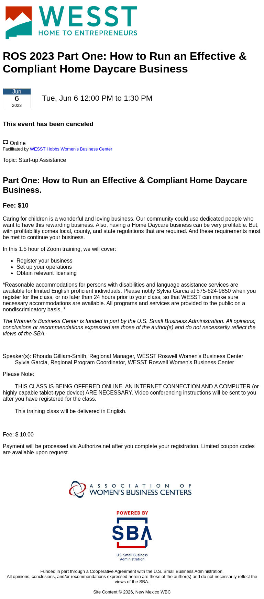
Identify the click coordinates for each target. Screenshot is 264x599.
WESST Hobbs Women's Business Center (71, 149)
